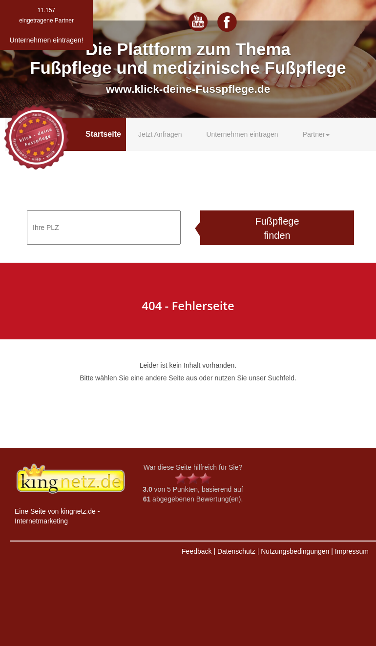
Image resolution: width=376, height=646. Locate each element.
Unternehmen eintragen (242, 134)
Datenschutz (236, 551)
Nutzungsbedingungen (295, 551)
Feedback (196, 551)
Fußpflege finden (277, 228)
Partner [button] (316, 134)
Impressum (352, 551)
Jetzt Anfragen (160, 134)
